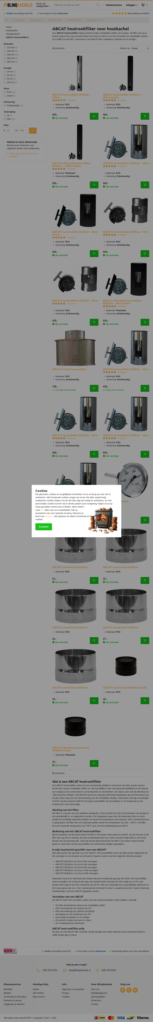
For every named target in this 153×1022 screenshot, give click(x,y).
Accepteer (44, 527)
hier (42, 510)
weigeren (49, 516)
